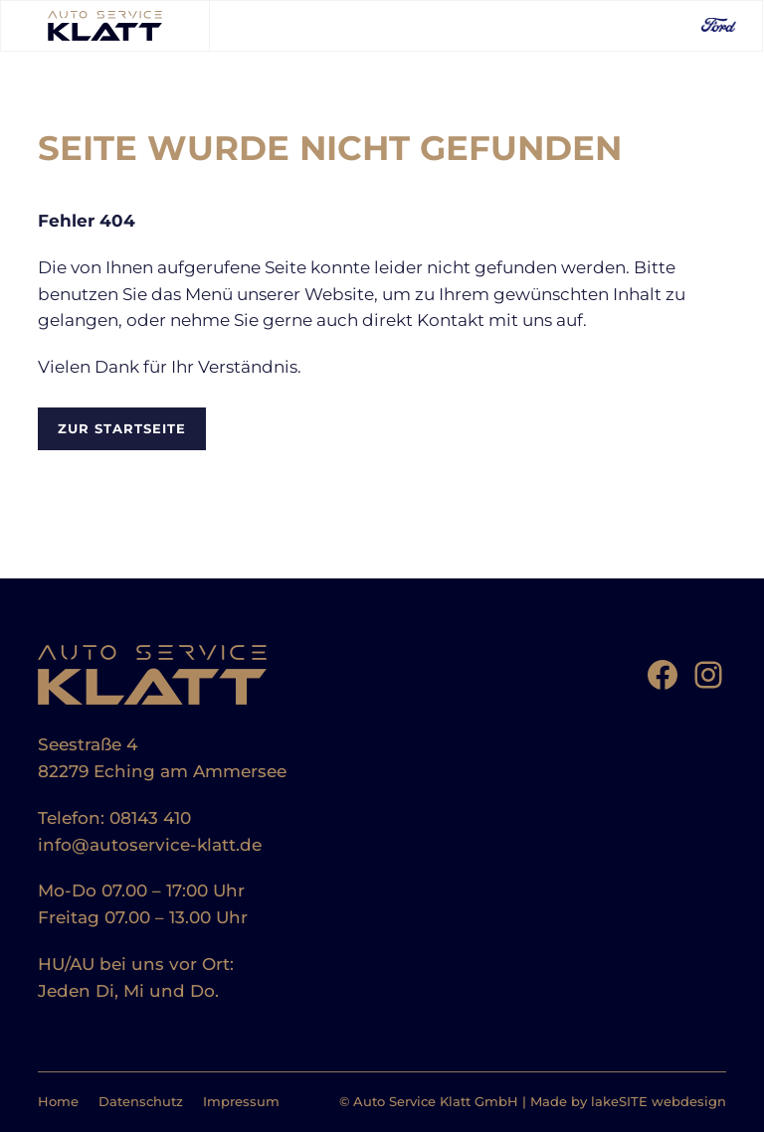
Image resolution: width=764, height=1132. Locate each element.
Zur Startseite (122, 428)
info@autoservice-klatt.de (150, 845)
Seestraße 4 (87, 744)
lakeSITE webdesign (658, 1101)
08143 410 (150, 818)
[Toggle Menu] (234, 25)
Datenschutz (140, 1101)
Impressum (241, 1101)
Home (58, 1101)
